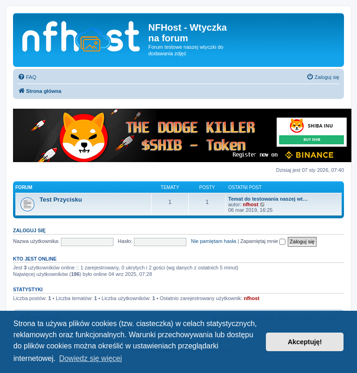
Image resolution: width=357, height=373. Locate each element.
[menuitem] (27, 77)
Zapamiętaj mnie (262, 241)
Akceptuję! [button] (305, 342)
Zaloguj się (29, 230)
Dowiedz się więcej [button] (90, 358)
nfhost (250, 204)
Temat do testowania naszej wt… (268, 199)
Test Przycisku (61, 199)
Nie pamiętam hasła (213, 241)
